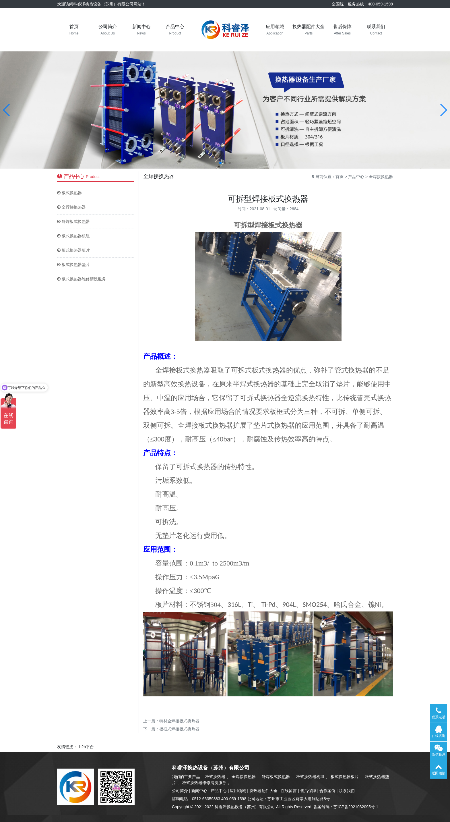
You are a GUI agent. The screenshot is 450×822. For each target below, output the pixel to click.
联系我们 (347, 790)
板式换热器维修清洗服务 (81, 279)
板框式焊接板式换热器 (179, 729)
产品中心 (356, 176)
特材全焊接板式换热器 (179, 721)
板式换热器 (69, 192)
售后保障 (308, 790)
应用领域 (238, 790)
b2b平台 (86, 746)
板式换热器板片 (73, 250)
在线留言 (289, 790)
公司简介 (180, 790)
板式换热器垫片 (73, 264)
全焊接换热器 (71, 207)
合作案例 (327, 790)
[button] (7, 110)
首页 (339, 176)
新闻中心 (199, 790)
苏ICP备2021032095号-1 (355, 806)
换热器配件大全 (263, 790)
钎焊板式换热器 (73, 221)
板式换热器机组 (73, 236)
